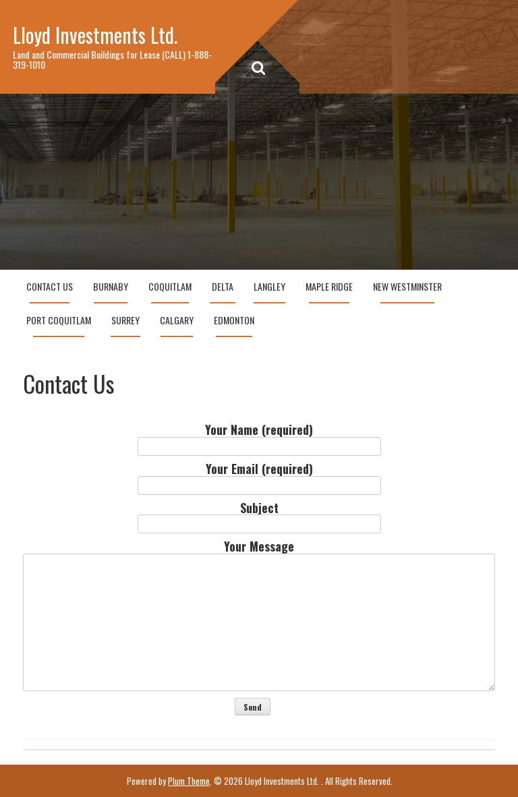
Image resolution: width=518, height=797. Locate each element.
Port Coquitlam (58, 320)
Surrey (125, 320)
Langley (269, 286)
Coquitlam (170, 286)
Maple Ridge (329, 286)
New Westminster (407, 286)
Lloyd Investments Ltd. (95, 35)
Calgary (177, 320)
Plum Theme (189, 781)
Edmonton (234, 320)
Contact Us (49, 286)
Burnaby (110, 286)
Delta (222, 286)
